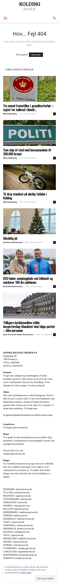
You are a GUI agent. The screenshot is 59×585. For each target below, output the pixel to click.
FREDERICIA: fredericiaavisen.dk (18, 529)
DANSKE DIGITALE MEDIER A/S (20, 353)
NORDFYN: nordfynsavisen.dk (17, 558)
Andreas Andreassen (13, 242)
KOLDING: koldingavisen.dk (16, 532)
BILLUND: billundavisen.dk (16, 509)
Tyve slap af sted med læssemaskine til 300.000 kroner (27, 152)
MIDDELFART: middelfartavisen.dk (19, 538)
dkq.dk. (42, 385)
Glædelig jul (10, 238)
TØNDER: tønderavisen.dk (15, 515)
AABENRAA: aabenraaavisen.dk (18, 525)
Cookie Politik (25, 572)
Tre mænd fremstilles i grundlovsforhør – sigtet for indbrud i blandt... (28, 107)
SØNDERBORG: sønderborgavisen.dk (20, 512)
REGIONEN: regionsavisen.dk (16, 496)
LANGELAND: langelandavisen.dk (19, 551)
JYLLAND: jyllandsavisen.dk (16, 492)
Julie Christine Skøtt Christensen (18, 334)
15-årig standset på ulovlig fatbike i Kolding (25, 196)
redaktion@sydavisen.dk (14, 454)
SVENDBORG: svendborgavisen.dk (19, 548)
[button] (5, 18)
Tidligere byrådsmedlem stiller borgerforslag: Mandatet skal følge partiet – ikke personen (29, 326)
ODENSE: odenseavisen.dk (15, 542)
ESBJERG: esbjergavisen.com (16, 506)
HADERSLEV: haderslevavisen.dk (18, 519)
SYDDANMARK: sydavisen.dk (17, 499)
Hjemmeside (36, 55)
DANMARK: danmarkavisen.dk (17, 489)
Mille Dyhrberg (10, 113)
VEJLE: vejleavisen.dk (13, 535)
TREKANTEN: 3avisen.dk (15, 502)
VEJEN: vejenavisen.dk (13, 522)
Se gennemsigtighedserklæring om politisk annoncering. (28, 415)
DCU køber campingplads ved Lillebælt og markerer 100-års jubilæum (28, 280)
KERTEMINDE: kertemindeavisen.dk (20, 555)
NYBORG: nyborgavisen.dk (15, 545)
